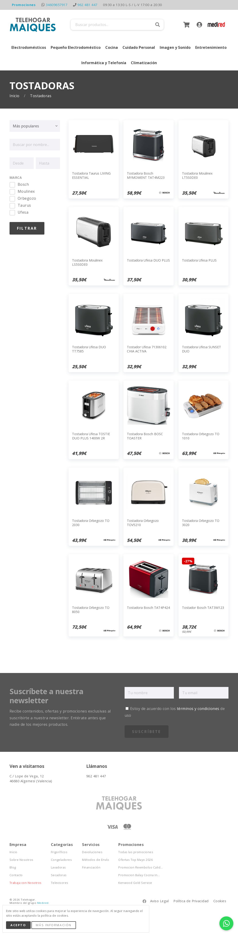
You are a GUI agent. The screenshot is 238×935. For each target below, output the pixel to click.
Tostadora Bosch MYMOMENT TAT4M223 (146, 175)
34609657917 (56, 5)
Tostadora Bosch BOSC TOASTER (145, 436)
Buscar (157, 24)
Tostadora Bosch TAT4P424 (148, 607)
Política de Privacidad (191, 901)
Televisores (59, 882)
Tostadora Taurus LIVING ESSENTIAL (91, 175)
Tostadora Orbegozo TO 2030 (90, 522)
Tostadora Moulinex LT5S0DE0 (197, 175)
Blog (13, 867)
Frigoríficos (59, 852)
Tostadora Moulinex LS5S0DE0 (87, 262)
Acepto (18, 925)
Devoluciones (92, 852)
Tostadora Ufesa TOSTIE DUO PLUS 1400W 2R (91, 436)
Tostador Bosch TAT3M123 (203, 607)
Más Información (53, 925)
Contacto (16, 875)
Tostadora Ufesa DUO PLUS (148, 260)
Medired (43, 903)
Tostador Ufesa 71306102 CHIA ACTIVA (146, 349)
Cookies (219, 901)
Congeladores (61, 859)
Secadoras (59, 875)
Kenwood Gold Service (135, 882)
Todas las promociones (135, 852)
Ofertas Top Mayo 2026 (135, 859)
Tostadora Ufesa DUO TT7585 (89, 349)
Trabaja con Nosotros (26, 882)
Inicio (15, 96)
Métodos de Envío (95, 859)
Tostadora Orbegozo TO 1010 (200, 436)
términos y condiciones (198, 708)
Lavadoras (58, 867)
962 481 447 (87, 5)
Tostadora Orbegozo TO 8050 (90, 609)
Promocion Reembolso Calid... (140, 867)
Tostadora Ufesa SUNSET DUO (201, 349)
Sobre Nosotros (21, 859)
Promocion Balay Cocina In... (139, 875)
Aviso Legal (159, 901)
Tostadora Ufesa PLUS (199, 260)
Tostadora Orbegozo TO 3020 (200, 522)
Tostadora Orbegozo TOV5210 (143, 522)
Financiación (91, 867)
